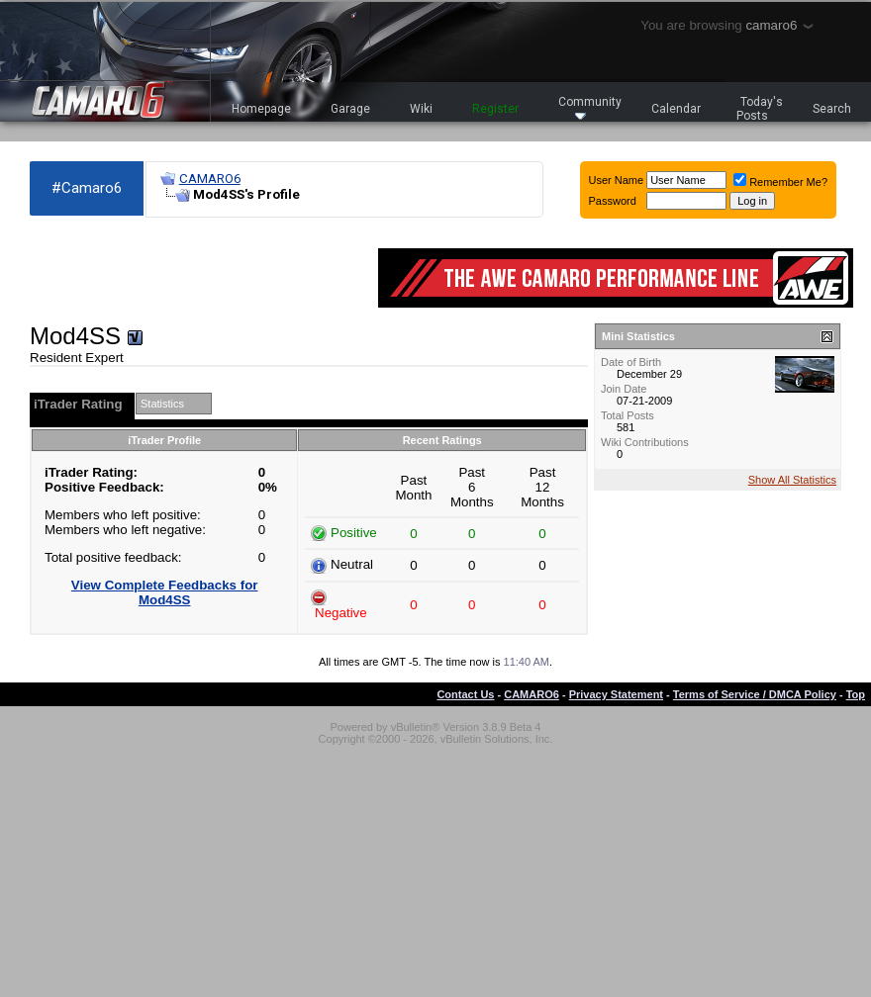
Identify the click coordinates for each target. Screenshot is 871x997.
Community (590, 107)
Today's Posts (760, 109)
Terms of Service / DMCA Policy (754, 694)
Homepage (261, 109)
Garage (350, 109)
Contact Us (465, 694)
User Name (616, 180)
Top (855, 694)
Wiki (421, 109)
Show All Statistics (792, 480)
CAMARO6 (210, 178)
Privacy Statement (616, 694)
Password (612, 201)
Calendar (676, 109)
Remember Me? (780, 182)
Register (495, 109)
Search (832, 109)
